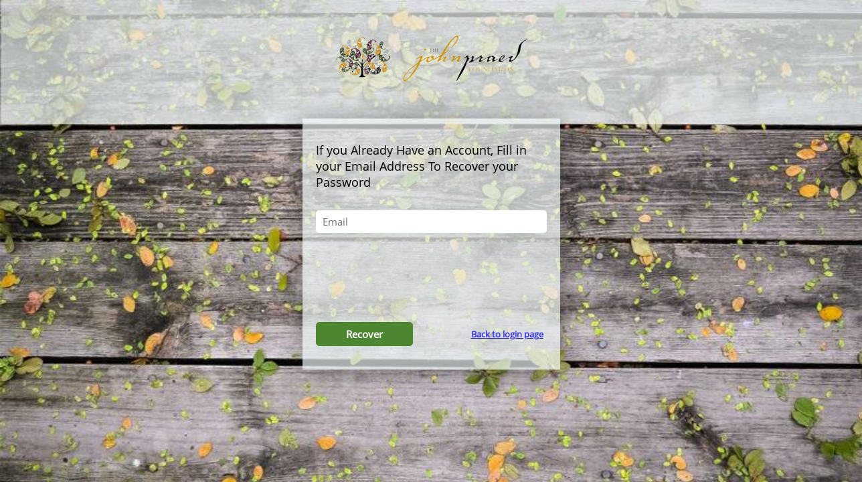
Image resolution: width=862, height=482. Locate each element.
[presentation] (431, 279)
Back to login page (507, 334)
